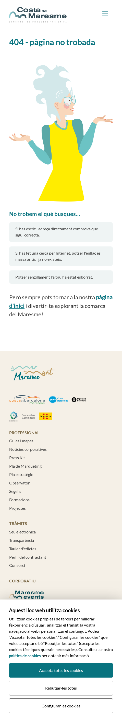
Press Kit (17, 457)
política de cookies (25, 655)
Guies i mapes (21, 440)
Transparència (21, 540)
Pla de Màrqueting (25, 466)
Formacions (19, 499)
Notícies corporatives (28, 449)
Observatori (20, 482)
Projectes (17, 508)
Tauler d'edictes (22, 548)
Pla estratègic (21, 474)
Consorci (17, 565)
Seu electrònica (22, 531)
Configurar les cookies (61, 705)
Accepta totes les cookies (61, 670)
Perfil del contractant (27, 557)
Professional (24, 432)
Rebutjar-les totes (61, 687)
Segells (15, 491)
